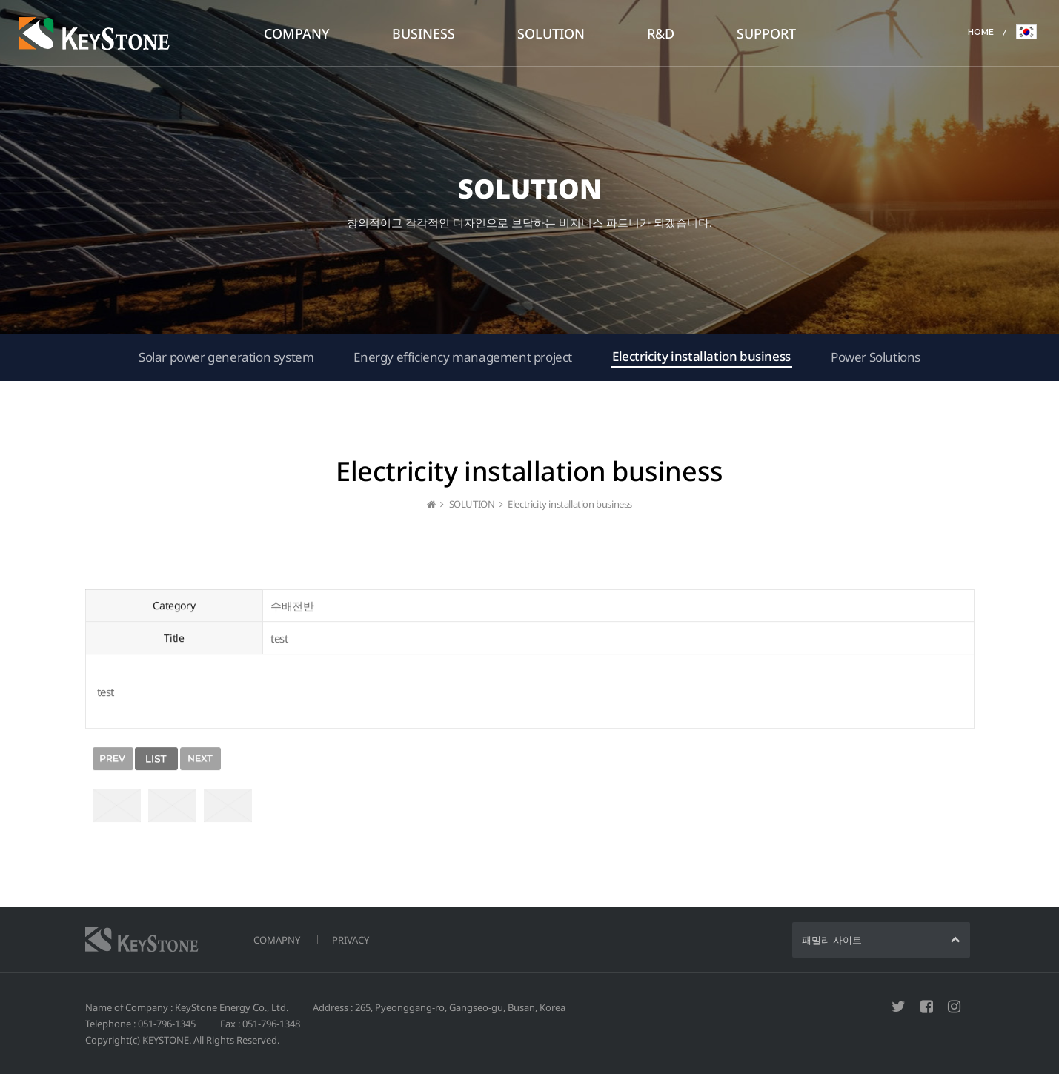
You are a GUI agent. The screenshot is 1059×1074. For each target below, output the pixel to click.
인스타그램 (954, 1006)
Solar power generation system (226, 356)
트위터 (899, 1006)
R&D (660, 33)
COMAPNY (276, 940)
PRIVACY (350, 940)
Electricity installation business (701, 356)
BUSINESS (423, 33)
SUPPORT (766, 33)
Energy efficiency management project (462, 356)
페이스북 (926, 1006)
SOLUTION (551, 33)
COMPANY (297, 33)
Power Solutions (875, 356)
